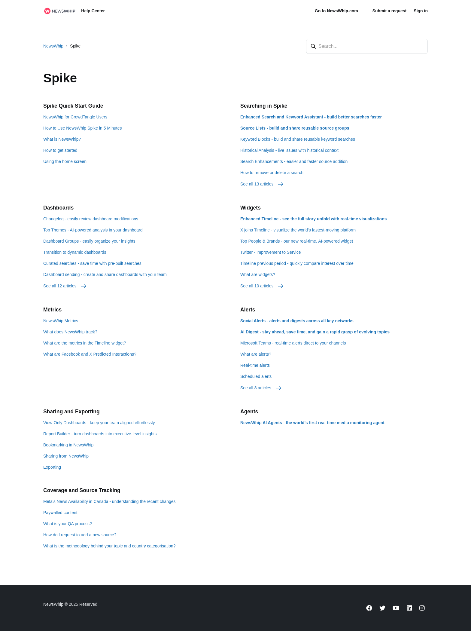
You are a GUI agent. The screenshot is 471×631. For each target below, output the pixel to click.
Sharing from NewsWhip (66, 456)
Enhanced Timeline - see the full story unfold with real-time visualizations (313, 218)
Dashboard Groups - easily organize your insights (89, 241)
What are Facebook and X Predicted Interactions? (89, 354)
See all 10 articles (262, 285)
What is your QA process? (67, 523)
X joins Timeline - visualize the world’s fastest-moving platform (298, 230)
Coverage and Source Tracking (81, 490)
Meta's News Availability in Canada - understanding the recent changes (109, 501)
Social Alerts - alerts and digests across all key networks (297, 320)
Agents (249, 412)
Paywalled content (60, 512)
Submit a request (389, 10)
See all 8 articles (261, 387)
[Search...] (367, 46)
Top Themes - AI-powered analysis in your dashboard (92, 230)
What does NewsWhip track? (70, 331)
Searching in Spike (263, 106)
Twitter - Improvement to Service (270, 252)
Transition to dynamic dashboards (74, 252)
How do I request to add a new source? (80, 534)
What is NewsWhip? (62, 139)
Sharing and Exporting (71, 412)
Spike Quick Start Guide (73, 106)
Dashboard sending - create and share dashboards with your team (105, 274)
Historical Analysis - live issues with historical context (289, 150)
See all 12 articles (65, 285)
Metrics (52, 310)
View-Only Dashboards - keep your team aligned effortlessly (99, 422)
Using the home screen (65, 161)
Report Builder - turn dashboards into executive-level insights (99, 433)
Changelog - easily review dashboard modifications (90, 218)
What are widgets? (257, 274)
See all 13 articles (262, 184)
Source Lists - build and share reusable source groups (294, 128)
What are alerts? (255, 354)
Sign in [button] (421, 10)
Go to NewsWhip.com (336, 10)
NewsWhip (53, 46)
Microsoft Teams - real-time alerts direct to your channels (293, 343)
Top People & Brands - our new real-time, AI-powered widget (296, 241)
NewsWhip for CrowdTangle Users (75, 117)
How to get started (60, 150)
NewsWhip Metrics (60, 320)
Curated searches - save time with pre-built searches (92, 263)
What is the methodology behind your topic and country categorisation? (109, 546)
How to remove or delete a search (271, 172)
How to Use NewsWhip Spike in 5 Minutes (82, 128)
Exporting (52, 467)
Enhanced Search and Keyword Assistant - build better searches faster (311, 117)
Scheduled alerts (256, 376)
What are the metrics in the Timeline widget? (84, 343)
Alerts (247, 310)
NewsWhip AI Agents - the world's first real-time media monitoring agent (312, 422)
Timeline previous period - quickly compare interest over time (297, 263)
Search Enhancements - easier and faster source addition (294, 161)
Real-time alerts (255, 365)
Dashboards (58, 208)
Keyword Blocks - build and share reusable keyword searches (297, 139)
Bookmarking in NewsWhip (68, 445)
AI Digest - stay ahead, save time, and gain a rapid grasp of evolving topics (315, 331)
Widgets (250, 208)
